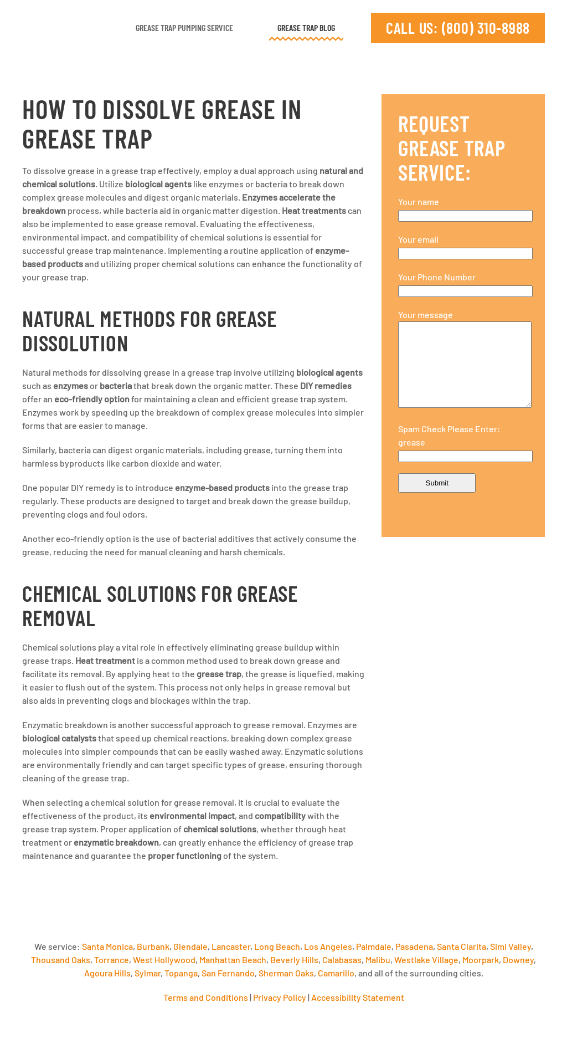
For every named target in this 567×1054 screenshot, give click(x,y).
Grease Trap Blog (306, 27)
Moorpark (480, 959)
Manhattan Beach (232, 959)
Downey (518, 959)
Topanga (181, 973)
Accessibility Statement (357, 997)
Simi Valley (510, 946)
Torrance (111, 959)
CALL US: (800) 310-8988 (458, 27)
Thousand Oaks (60, 959)
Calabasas (342, 959)
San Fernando (228, 973)
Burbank (153, 946)
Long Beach (277, 946)
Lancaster (231, 946)
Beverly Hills (294, 959)
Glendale (190, 946)
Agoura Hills (107, 973)
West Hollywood (164, 959)
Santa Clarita (461, 946)
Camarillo (336, 973)
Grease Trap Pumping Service (184, 27)
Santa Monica (107, 946)
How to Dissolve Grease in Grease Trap (162, 123)
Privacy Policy (279, 997)
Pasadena (414, 946)
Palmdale (373, 946)
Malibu (377, 959)
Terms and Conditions (205, 997)
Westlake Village (426, 959)
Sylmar (148, 973)
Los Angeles (328, 946)
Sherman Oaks (286, 973)
